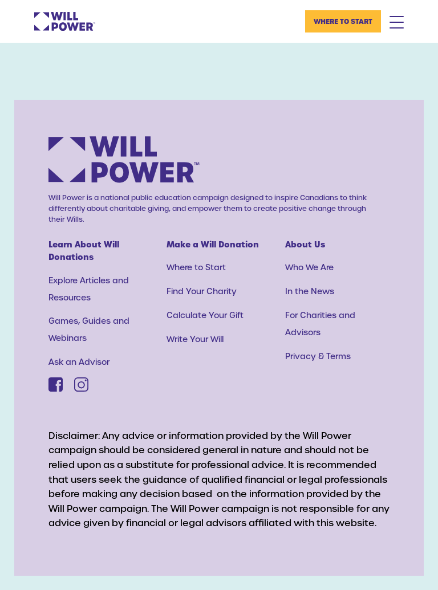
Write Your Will (195, 339)
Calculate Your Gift (205, 315)
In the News (309, 291)
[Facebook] (55, 384)
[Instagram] (81, 384)
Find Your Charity (202, 291)
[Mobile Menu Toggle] (396, 22)
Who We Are (309, 267)
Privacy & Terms (318, 356)
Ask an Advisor (79, 362)
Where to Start (343, 21)
